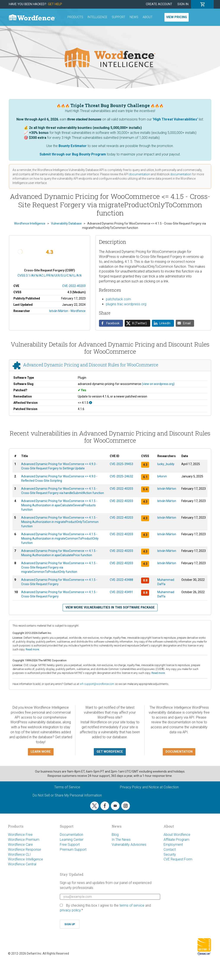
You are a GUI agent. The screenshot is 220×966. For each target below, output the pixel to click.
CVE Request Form (178, 859)
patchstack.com (118, 299)
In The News (121, 840)
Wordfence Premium (23, 840)
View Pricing (176, 17)
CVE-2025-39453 (121, 464)
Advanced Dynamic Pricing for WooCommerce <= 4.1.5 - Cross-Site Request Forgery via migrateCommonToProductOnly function (59, 567)
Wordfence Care (20, 844)
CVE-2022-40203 (74, 286)
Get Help (55, 4)
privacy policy (70, 910)
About (148, 17)
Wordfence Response (24, 849)
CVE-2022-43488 (121, 579)
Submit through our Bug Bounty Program (73, 154)
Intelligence (97, 17)
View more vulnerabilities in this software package (110, 607)
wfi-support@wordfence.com (97, 684)
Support (118, 17)
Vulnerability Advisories (129, 844)
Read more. (33, 649)
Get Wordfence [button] (110, 752)
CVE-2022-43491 (121, 592)
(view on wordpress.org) (158, 384)
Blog (115, 835)
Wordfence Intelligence (25, 859)
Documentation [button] (179, 752)
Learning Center (71, 840)
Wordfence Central (22, 864)
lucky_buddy (165, 464)
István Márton (166, 488)
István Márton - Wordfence (67, 311)
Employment (173, 844)
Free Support (70, 844)
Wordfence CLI (19, 854)
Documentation (71, 835)
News (134, 17)
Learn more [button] (41, 752)
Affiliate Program (176, 840)
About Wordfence (177, 835)
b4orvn (162, 476)
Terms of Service (67, 787)
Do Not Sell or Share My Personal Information (67, 795)
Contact (170, 849)
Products (75, 17)
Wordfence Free (20, 835)
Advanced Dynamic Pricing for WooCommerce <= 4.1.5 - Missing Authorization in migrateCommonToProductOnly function (60, 538)
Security (170, 854)
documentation (139, 174)
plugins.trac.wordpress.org (126, 304)
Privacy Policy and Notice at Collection (149, 787)
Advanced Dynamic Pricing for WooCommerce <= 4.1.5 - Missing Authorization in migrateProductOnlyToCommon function (60, 522)
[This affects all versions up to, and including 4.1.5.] (90, 402)
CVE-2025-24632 (121, 476)
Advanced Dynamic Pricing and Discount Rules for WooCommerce (90, 364)
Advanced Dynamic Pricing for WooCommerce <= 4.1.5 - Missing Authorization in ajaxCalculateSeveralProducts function (59, 505)
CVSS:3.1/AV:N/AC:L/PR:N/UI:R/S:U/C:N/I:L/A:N (49, 275)
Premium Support (73, 849)
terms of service (132, 905)
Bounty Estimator (73, 146)
